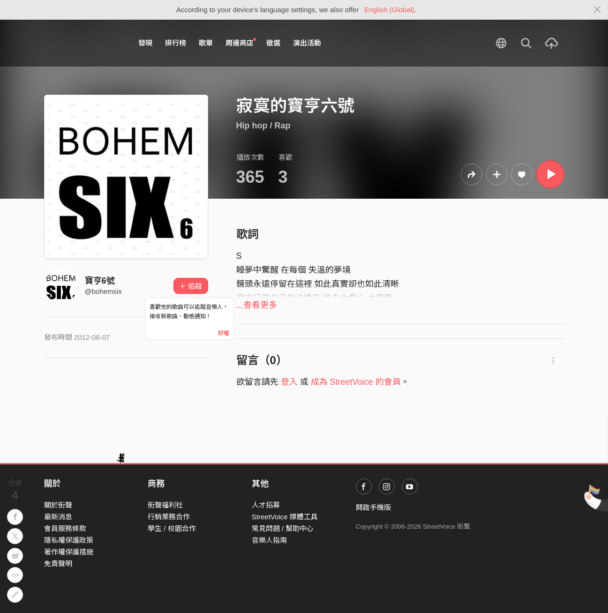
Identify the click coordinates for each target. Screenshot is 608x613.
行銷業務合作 (169, 517)
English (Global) (389, 10)
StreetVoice (82, 43)
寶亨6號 (100, 280)
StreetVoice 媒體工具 (285, 517)
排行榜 (175, 43)
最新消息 (58, 517)
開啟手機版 (373, 507)
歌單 (206, 43)
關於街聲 (58, 505)
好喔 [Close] (223, 333)
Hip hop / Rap (263, 125)
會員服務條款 (65, 528)
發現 (145, 43)
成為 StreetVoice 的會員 (356, 382)
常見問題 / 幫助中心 (283, 528)
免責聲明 (58, 564)
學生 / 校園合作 (172, 528)
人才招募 (266, 505)
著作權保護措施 (68, 552)
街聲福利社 (165, 505)
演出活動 (307, 43)
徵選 (273, 43)
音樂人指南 (269, 540)
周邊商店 (240, 42)
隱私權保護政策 (68, 540)
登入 (289, 382)
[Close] (597, 9)
